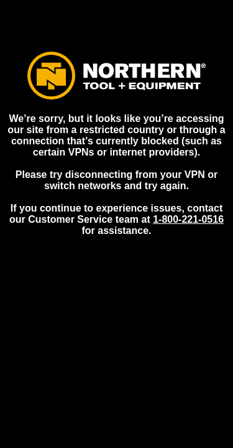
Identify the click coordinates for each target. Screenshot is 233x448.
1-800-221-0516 (188, 219)
